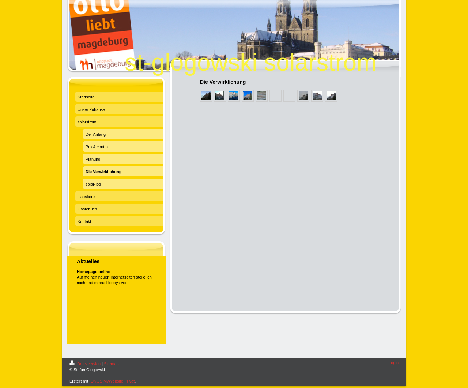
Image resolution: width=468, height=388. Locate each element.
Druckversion (85, 364)
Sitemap (111, 364)
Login (394, 363)
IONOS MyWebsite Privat (112, 381)
